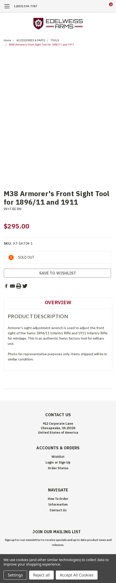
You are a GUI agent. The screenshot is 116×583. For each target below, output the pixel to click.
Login (50, 462)
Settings (15, 575)
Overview (58, 302)
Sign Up (64, 462)
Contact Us (58, 510)
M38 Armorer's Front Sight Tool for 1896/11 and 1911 (41, 44)
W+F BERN (12, 209)
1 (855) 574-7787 (25, 6)
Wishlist (58, 457)
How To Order (58, 499)
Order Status (58, 468)
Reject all (41, 575)
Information (58, 504)
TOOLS (55, 40)
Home (7, 40)
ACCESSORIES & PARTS (30, 40)
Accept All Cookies (77, 575)
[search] (91, 6)
